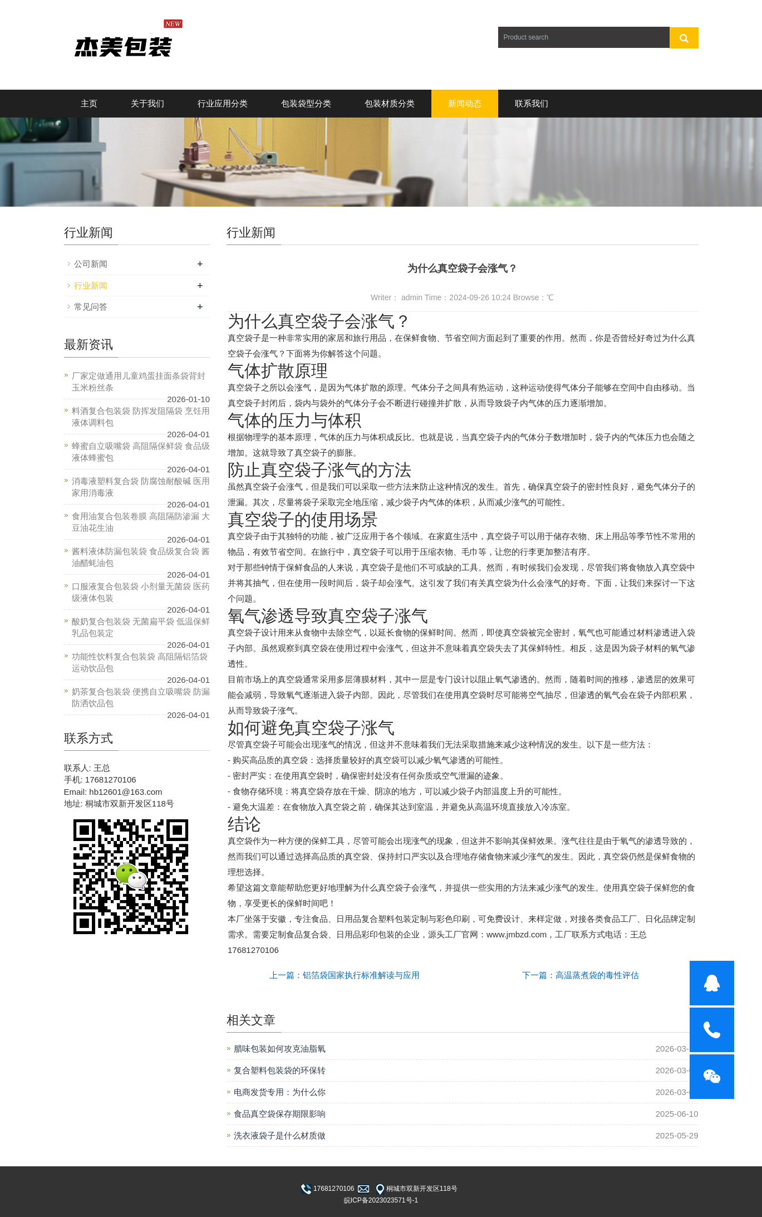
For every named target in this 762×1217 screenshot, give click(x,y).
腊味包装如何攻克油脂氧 (280, 1048)
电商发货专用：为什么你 (280, 1092)
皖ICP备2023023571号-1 (381, 1200)
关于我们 (147, 103)
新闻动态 (464, 103)
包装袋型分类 (306, 103)
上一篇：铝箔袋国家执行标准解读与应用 (344, 975)
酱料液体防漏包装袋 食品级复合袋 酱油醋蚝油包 (141, 557)
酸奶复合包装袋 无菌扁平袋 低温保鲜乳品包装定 (141, 627)
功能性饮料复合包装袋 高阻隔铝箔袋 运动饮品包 (140, 662)
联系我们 (531, 103)
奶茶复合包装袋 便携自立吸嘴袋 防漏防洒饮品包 (141, 697)
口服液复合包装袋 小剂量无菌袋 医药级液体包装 (141, 592)
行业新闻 (90, 285)
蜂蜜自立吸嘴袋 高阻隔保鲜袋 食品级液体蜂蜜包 (141, 451)
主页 (89, 103)
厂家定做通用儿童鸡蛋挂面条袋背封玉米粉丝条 (138, 381)
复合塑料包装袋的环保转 (280, 1070)
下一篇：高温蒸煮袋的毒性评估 (580, 975)
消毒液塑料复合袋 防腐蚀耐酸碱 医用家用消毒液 (141, 486)
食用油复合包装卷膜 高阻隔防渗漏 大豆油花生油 (141, 521)
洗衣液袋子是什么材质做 (280, 1135)
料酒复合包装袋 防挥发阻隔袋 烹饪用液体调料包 (141, 416)
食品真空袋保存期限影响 (280, 1113)
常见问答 (90, 306)
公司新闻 (90, 263)
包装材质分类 (390, 103)
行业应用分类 (223, 103)
